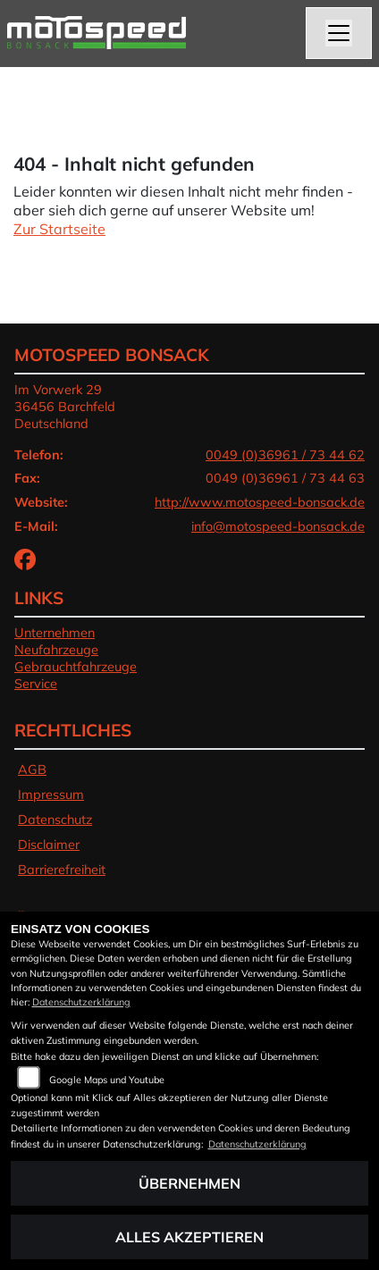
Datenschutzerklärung (81, 1002)
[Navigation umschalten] (339, 33)
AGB (32, 769)
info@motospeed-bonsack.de (278, 526)
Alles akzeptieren (189, 1237)
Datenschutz (55, 820)
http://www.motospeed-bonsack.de (260, 502)
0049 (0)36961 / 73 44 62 (285, 455)
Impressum (51, 794)
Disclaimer (49, 845)
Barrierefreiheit (61, 870)
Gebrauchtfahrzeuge (75, 667)
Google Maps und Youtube (106, 1079)
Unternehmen (54, 633)
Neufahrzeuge (56, 650)
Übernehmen (189, 1183)
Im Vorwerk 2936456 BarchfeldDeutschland (64, 406)
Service (35, 684)
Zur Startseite (59, 229)
